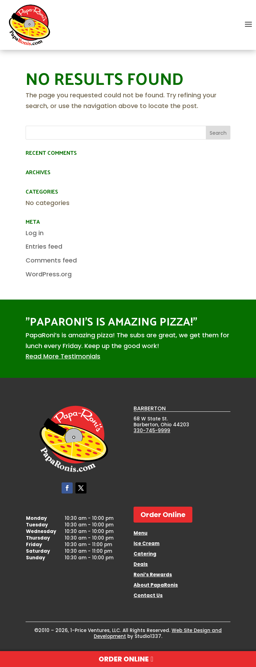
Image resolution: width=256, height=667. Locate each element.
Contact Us (148, 596)
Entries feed (44, 246)
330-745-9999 (152, 430)
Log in (35, 233)
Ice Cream (146, 544)
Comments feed (51, 260)
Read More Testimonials (63, 356)
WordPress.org (49, 274)
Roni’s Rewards (153, 575)
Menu (140, 533)
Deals (141, 565)
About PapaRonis (156, 585)
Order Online (162, 514)
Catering (145, 554)
